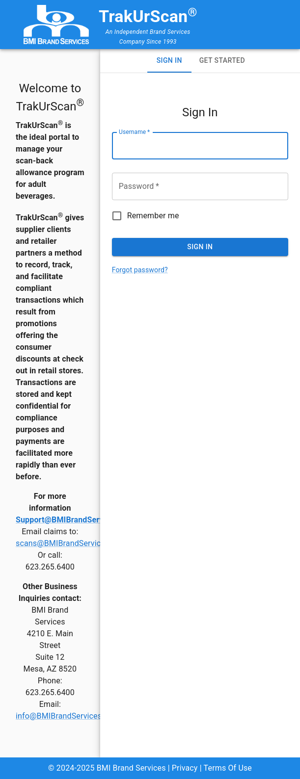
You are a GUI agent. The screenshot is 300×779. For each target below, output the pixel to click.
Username (134, 132)
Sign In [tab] (169, 60)
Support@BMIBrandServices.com (76, 519)
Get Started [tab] (222, 60)
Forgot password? (140, 270)
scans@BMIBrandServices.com (71, 543)
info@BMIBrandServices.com (68, 716)
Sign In (200, 247)
